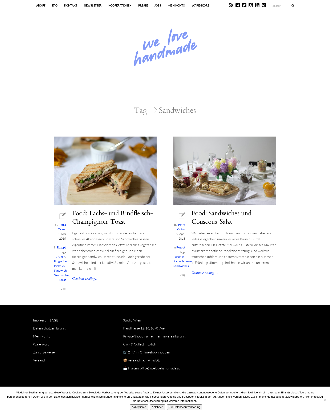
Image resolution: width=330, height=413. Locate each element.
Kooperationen (120, 5)
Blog (121, 92)
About (40, 5)
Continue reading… (85, 278)
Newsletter (93, 5)
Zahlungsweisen (45, 352)
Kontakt (70, 5)
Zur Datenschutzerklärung (184, 407)
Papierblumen (182, 261)
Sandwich (60, 270)
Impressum (41, 320)
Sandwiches (61, 275)
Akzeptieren (139, 407)
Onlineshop (201, 92)
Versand (39, 360)
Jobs (157, 5)
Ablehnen (157, 407)
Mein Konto (176, 5)
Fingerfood (61, 261)
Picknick (59, 266)
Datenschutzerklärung (49, 328)
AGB (55, 320)
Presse (143, 5)
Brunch (60, 256)
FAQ (54, 5)
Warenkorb (200, 5)
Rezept (61, 247)
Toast (62, 280)
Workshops (157, 92)
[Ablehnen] (325, 400)
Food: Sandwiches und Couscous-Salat (221, 217)
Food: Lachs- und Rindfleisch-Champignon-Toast (112, 217)
